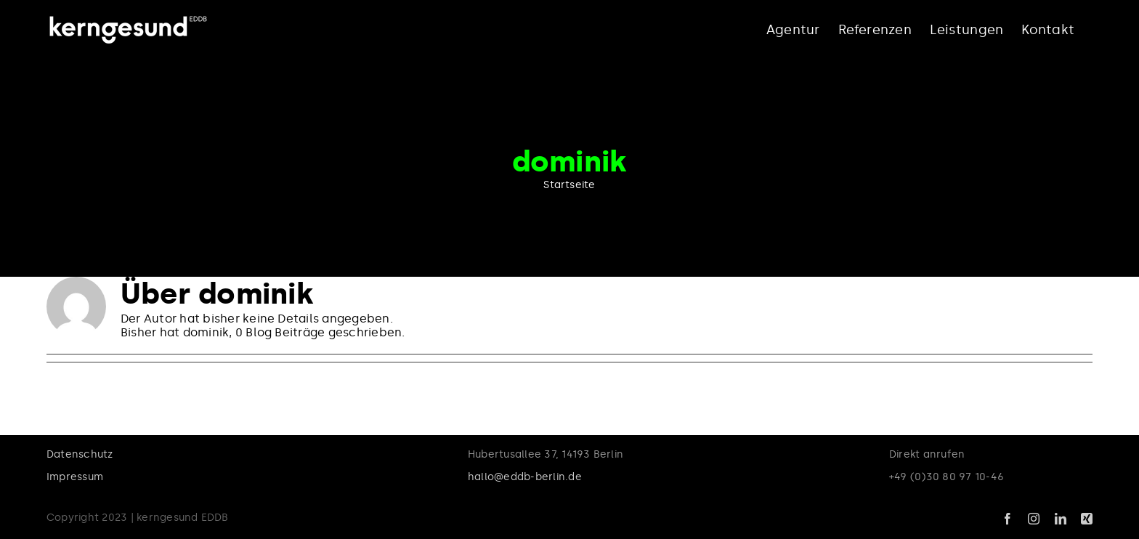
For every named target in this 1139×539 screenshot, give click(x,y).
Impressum (74, 477)
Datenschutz (79, 454)
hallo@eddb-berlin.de (525, 477)
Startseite (569, 185)
